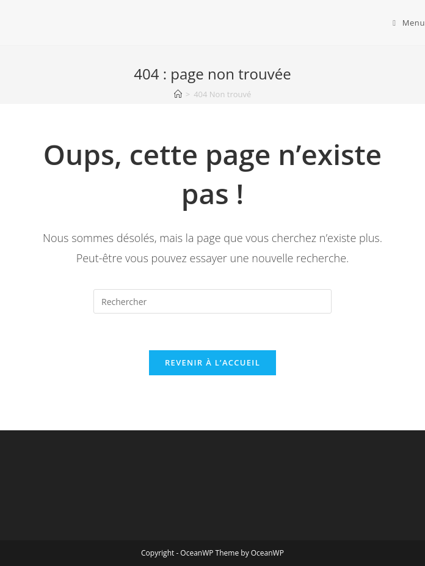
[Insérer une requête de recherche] (212, 301)
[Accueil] (178, 94)
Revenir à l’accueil (212, 362)
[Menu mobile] (409, 22)
